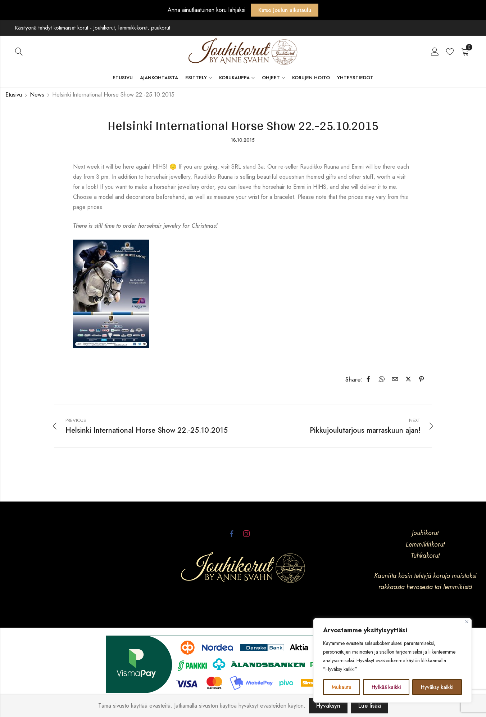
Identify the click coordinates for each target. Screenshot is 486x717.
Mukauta (341, 687)
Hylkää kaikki (386, 687)
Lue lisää (369, 706)
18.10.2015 (243, 140)
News (37, 94)
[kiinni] (466, 621)
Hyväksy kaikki (437, 687)
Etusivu (13, 94)
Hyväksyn (328, 706)
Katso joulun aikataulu (284, 10)
